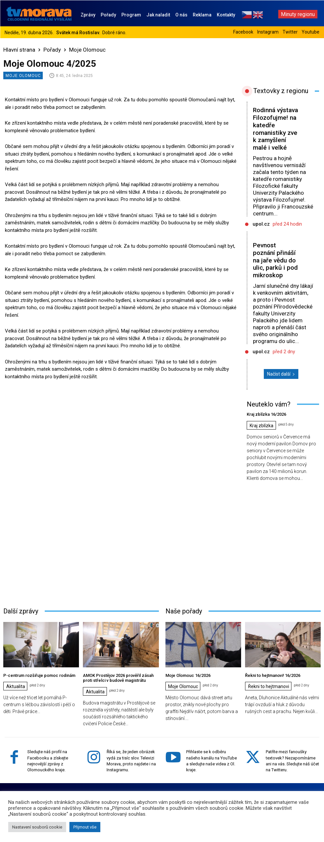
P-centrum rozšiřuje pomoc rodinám (39, 675)
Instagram (268, 32)
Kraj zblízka (261, 425)
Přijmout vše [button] (84, 827)
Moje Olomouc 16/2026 (188, 675)
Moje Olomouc (87, 49)
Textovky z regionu (280, 91)
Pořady (52, 49)
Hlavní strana (19, 49)
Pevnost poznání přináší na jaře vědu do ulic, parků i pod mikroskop (275, 260)
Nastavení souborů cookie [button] (37, 827)
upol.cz (261, 224)
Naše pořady (183, 611)
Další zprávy (20, 611)
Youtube (310, 32)
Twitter (290, 32)
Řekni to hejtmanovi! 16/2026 (273, 675)
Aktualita (15, 686)
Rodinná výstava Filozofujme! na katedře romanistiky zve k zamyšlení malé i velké (275, 128)
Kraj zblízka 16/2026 (266, 414)
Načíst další (281, 374)
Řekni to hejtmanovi (268, 686)
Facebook (243, 32)
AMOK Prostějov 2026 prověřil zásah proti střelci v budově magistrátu (118, 678)
